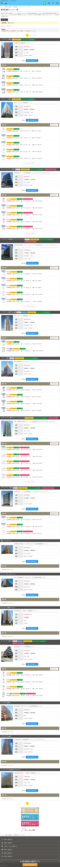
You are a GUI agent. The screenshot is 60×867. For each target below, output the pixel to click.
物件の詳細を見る (32, 60)
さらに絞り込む (30, 864)
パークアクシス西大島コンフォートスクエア (12, 239)
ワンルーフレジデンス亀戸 (8, 169)
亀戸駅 (25, 46)
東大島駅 (26, 614)
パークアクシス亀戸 (6, 39)
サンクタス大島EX (5, 702)
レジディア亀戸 (5, 358)
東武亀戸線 (8, 25)
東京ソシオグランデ (6, 540)
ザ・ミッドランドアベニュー (8, 574)
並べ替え (4, 19)
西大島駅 (26, 250)
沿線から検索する (8, 6)
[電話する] (53, 3)
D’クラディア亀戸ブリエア (8, 607)
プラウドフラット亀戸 (6, 487)
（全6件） (30, 233)
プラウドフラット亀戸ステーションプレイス (12, 417)
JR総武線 (15, 6)
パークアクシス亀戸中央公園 (8, 312)
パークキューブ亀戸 (6, 99)
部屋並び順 (54, 65)
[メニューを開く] (57, 3)
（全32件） (30, 306)
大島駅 (25, 776)
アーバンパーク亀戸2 (6, 641)
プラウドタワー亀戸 (6, 736)
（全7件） (30, 163)
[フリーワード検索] (49, 3)
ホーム (2, 6)
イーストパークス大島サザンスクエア (11, 769)
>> (35, 35)
